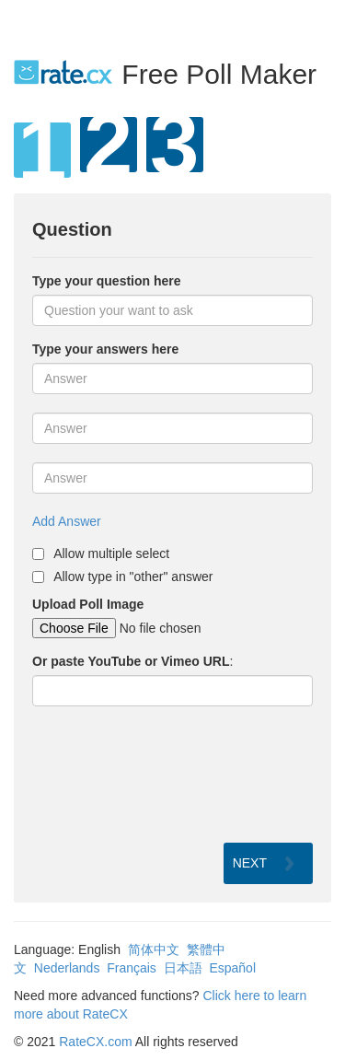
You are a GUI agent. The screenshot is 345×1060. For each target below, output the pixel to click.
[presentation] (172, 774)
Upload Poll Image (88, 604)
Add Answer (66, 521)
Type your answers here (105, 349)
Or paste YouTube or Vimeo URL (130, 661)
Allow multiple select (111, 553)
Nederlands (67, 968)
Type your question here (106, 281)
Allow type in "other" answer (133, 576)
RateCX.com (95, 1041)
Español (232, 968)
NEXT (250, 863)
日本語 (183, 968)
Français (131, 968)
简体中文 (153, 949)
